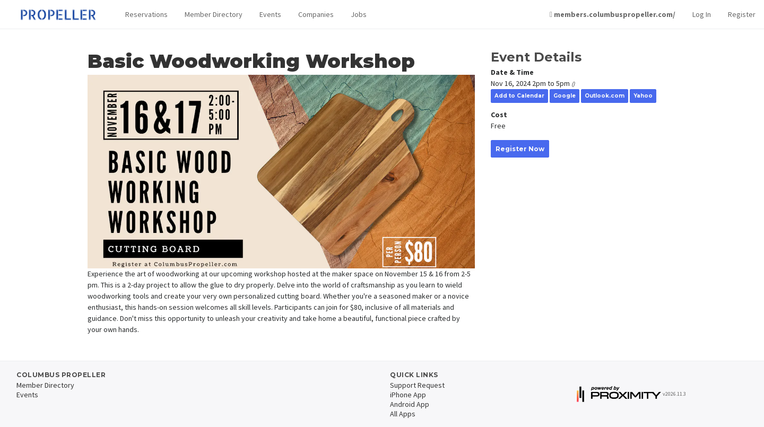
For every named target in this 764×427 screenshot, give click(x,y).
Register (742, 14)
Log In (701, 14)
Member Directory (213, 14)
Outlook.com (604, 95)
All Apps (402, 414)
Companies (316, 14)
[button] (146, 14)
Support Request (417, 385)
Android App (409, 404)
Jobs (359, 14)
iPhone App (408, 394)
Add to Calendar (519, 95)
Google (564, 95)
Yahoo (643, 95)
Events (270, 14)
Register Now (520, 149)
